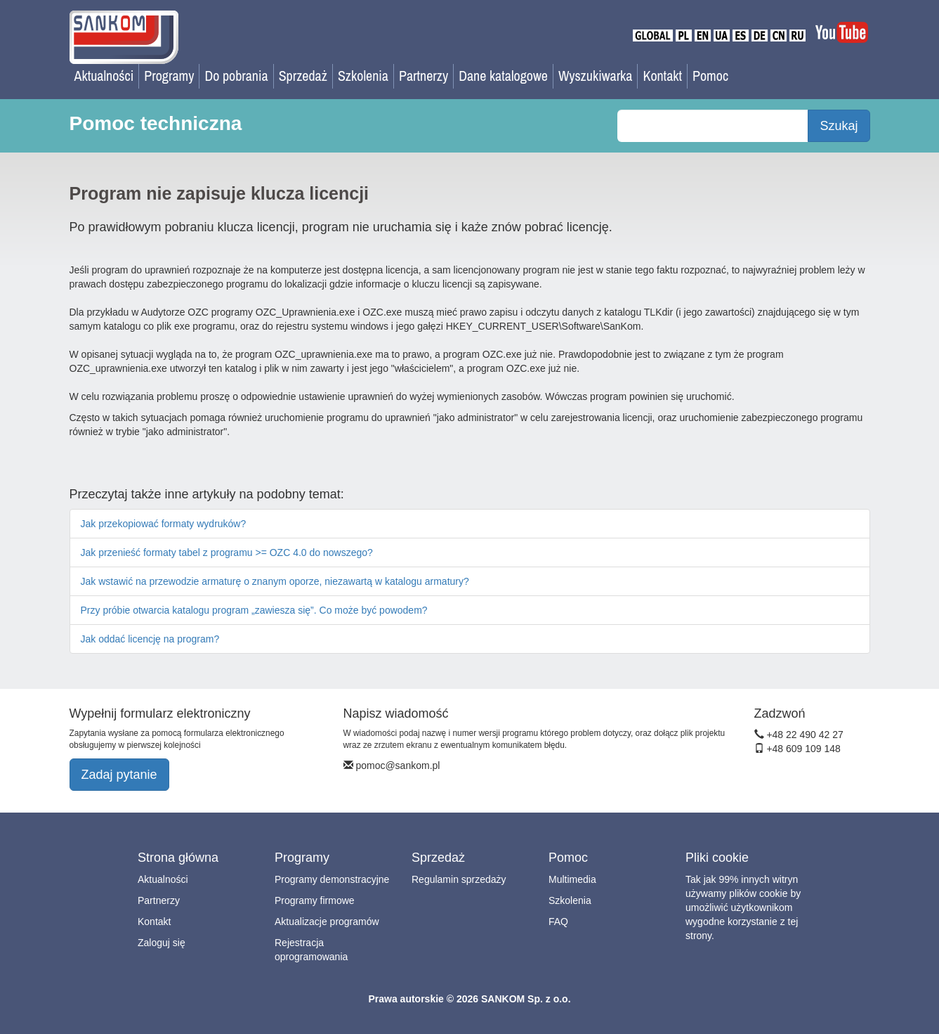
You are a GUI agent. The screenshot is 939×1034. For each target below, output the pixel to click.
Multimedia (572, 879)
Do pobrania (236, 75)
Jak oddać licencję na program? (150, 639)
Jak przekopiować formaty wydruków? (164, 523)
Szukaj (839, 126)
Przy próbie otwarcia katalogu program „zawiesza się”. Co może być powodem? (254, 610)
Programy (169, 75)
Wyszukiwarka (595, 75)
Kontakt (662, 75)
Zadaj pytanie (119, 775)
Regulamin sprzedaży (459, 879)
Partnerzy (423, 75)
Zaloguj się (161, 942)
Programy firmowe (315, 900)
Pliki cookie (717, 858)
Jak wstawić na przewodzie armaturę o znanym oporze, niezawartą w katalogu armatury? (275, 581)
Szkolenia (363, 75)
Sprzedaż (303, 75)
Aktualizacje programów (327, 921)
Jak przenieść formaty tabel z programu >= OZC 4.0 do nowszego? (227, 552)
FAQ (558, 921)
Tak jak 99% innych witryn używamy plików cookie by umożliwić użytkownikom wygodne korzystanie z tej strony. (743, 907)
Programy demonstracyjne (332, 879)
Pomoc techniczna (156, 123)
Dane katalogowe (503, 75)
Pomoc (710, 75)
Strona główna (178, 858)
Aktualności (104, 75)
